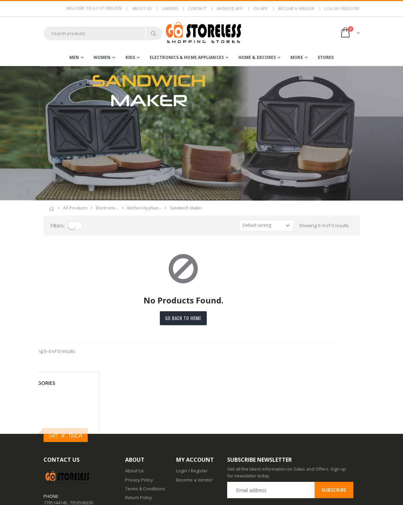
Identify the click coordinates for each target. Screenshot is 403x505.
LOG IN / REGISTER (341, 8)
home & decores (257, 57)
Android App (230, 8)
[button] (350, 33)
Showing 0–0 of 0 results (324, 225)
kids (130, 57)
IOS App (260, 8)
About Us (134, 409)
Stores (326, 57)
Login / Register (192, 409)
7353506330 (81, 440)
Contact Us (136, 468)
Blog (129, 459)
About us (142, 8)
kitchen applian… (144, 208)
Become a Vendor (296, 8)
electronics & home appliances (187, 57)
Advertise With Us (143, 495)
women (102, 57)
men (74, 57)
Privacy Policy (139, 417)
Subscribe (334, 428)
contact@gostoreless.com (70, 457)
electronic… (107, 208)
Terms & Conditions (145, 427)
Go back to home (202, 318)
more (296, 57)
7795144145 (55, 440)
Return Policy (138, 435)
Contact (197, 8)
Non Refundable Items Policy (142, 447)
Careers (170, 8)
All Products (75, 208)
